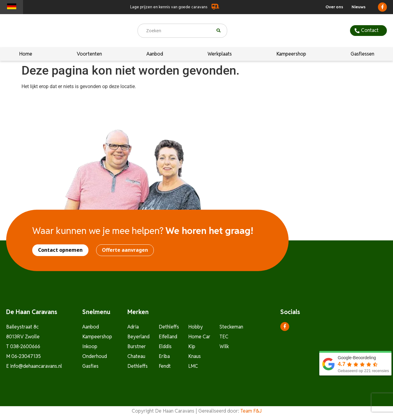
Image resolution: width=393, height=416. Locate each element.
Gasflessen (362, 54)
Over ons (334, 7)
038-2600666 (25, 346)
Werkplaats (220, 54)
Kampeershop (291, 54)
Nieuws (359, 7)
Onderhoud (94, 356)
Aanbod (154, 54)
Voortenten (89, 54)
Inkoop (89, 346)
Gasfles (90, 366)
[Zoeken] (221, 31)
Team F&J (251, 411)
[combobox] (177, 31)
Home (25, 54)
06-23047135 (26, 356)
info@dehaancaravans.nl (36, 366)
